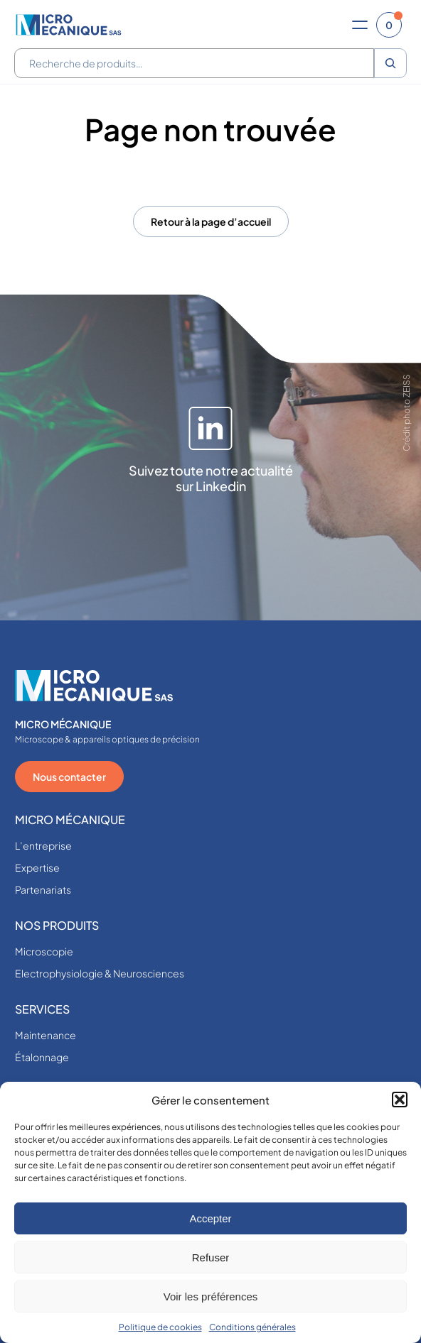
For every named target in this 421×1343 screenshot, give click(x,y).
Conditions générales (252, 1327)
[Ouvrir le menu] (359, 24)
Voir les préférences (211, 1296)
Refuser (211, 1257)
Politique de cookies (160, 1327)
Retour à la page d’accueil (211, 221)
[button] (400, 1099)
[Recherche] (390, 63)
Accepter (210, 1218)
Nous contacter (69, 776)
